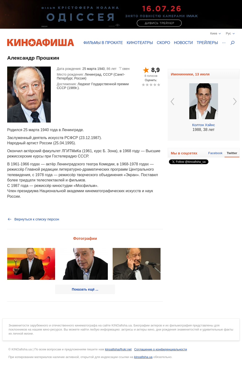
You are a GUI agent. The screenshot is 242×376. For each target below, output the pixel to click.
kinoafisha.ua (143, 357)
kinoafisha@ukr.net (118, 349)
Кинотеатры (140, 43)
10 (158, 84)
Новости (183, 43)
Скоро (163, 43)
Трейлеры (207, 43)
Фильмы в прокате (103, 43)
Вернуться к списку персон (33, 219)
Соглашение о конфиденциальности (160, 349)
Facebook (215, 153)
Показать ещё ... (85, 289)
